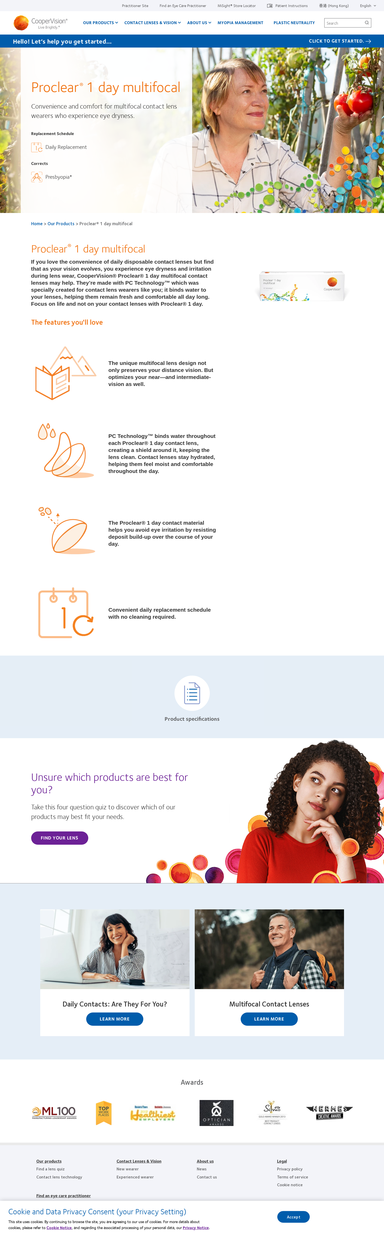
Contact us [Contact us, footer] (207, 1177)
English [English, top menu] (365, 5)
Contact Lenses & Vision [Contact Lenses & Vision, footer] (139, 1161)
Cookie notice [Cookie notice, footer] (290, 1184)
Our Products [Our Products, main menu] (98, 22)
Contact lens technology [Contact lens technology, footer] (59, 1177)
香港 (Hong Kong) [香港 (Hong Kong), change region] (334, 5)
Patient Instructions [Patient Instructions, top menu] (291, 5)
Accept (293, 1221)
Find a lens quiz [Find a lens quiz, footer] (50, 1168)
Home (37, 223)
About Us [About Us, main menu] (197, 22)
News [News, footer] (202, 1168)
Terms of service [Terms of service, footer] (292, 1177)
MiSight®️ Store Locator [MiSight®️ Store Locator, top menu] (237, 5)
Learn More (115, 1018)
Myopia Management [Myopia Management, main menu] (240, 22)
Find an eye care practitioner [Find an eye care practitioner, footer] (63, 1195)
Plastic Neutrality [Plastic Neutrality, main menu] (294, 22)
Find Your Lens (59, 837)
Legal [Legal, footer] (282, 1161)
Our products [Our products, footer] (49, 1161)
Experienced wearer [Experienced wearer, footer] (135, 1177)
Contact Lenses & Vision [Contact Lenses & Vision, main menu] (150, 22)
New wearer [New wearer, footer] (128, 1168)
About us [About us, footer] (205, 1161)
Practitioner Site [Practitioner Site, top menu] (135, 5)
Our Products (61, 223)
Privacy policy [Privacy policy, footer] (290, 1168)
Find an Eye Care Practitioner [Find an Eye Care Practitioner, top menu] (183, 5)
